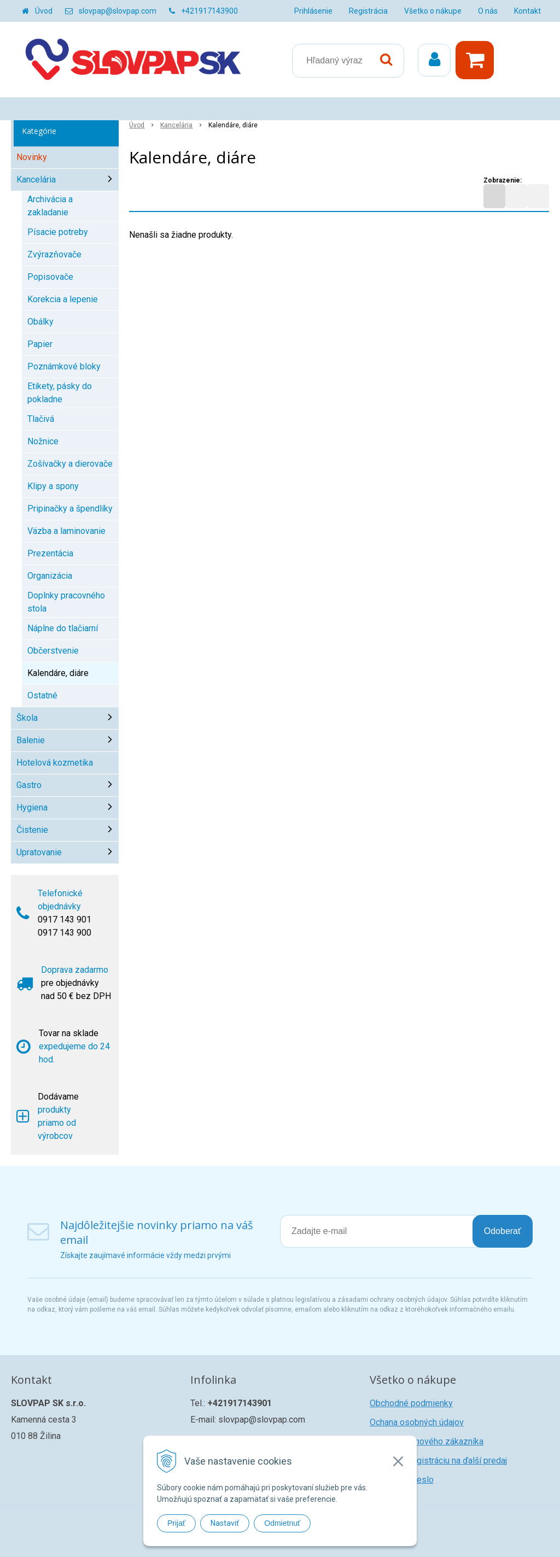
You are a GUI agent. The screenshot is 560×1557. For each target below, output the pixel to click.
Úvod (43, 11)
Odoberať (502, 1231)
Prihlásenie (313, 11)
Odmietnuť (282, 1523)
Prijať (176, 1523)
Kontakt (527, 11)
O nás (488, 11)
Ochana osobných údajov (417, 1422)
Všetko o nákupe (433, 11)
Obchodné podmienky (411, 1403)
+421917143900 (209, 11)
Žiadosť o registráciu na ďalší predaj (438, 1460)
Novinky (31, 157)
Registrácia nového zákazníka (426, 1441)
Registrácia (368, 11)
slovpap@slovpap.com (117, 11)
